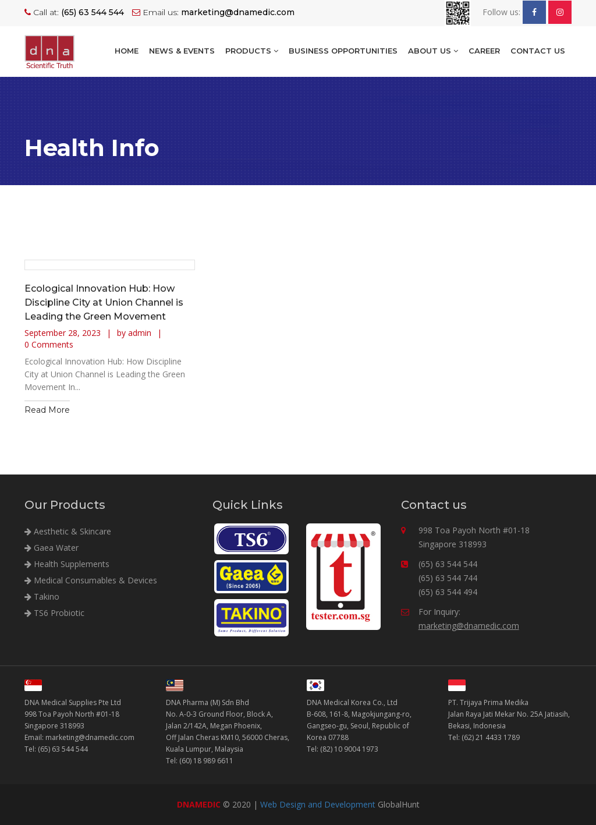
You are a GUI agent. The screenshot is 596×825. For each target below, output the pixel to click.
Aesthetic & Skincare (67, 531)
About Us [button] (433, 50)
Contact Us (537, 50)
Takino (41, 596)
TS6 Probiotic (54, 612)
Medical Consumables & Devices (90, 580)
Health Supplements (66, 563)
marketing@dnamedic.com (468, 625)
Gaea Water (51, 547)
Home (127, 50)
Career (484, 50)
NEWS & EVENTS (182, 50)
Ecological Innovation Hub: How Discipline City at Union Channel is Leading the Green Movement (103, 302)
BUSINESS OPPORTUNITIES (343, 50)
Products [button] (251, 50)
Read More (47, 410)
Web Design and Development (317, 804)
